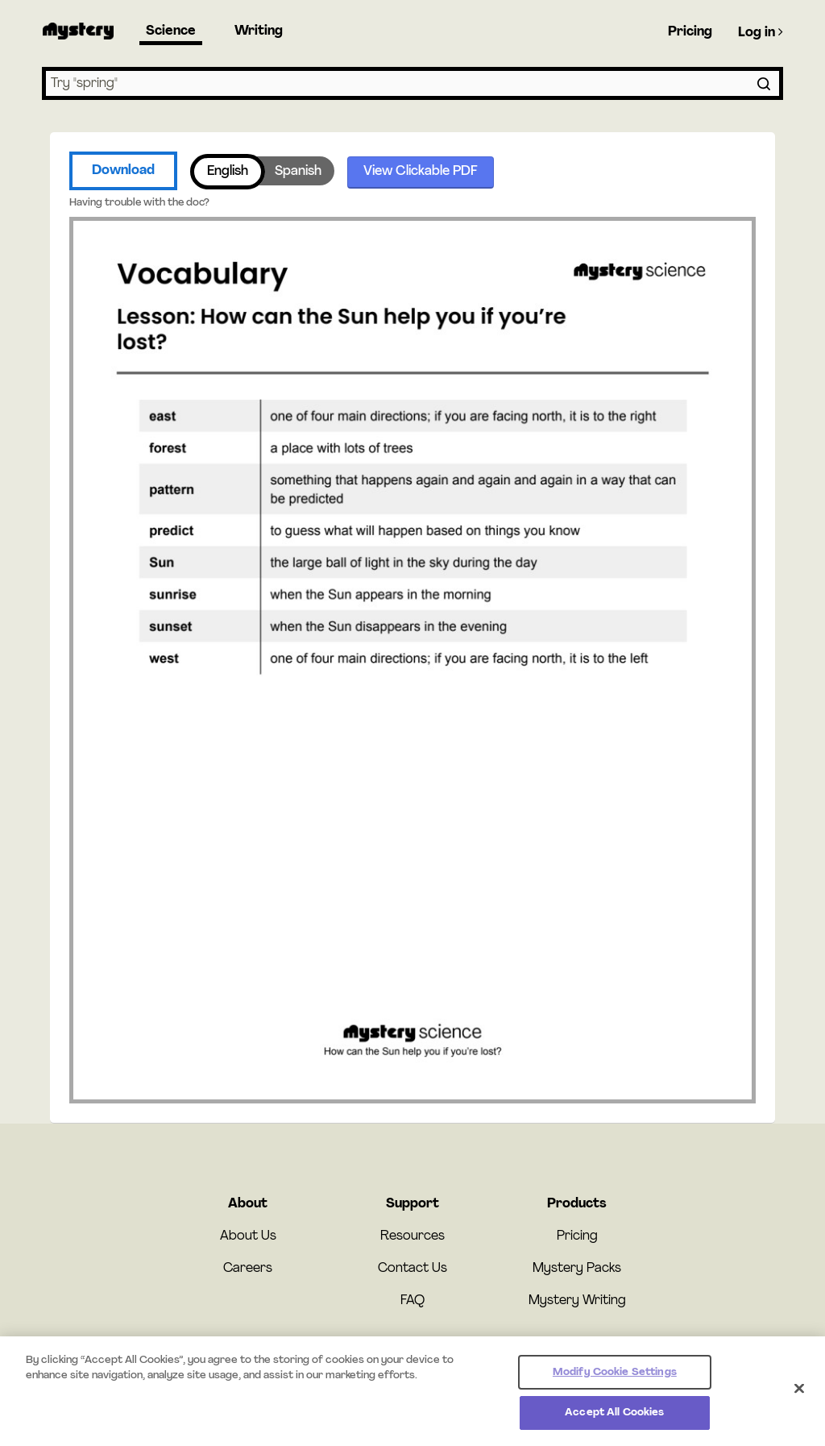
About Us (248, 1236)
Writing (258, 31)
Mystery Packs (577, 1268)
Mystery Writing (577, 1300)
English (227, 171)
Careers (247, 1268)
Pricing (690, 32)
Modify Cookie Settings (615, 1380)
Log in (760, 32)
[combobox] (412, 83)
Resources (412, 1236)
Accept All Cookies (614, 1421)
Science (171, 31)
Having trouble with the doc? (139, 202)
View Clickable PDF (420, 171)
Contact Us (412, 1268)
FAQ (412, 1300)
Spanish (298, 171)
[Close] (799, 1397)
